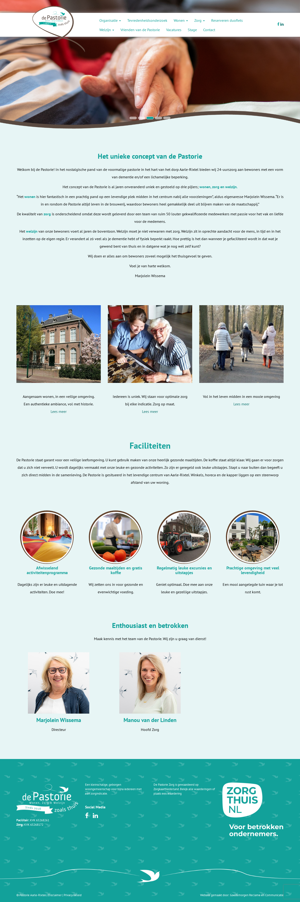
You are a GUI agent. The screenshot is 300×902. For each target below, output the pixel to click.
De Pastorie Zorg (164, 785)
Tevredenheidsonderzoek (147, 20)
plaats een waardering (168, 794)
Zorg (199, 20)
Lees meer (59, 411)
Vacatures (173, 29)
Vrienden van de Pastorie (140, 29)
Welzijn (106, 29)
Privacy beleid (73, 895)
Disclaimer (55, 895)
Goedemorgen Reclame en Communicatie (257, 895)
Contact (209, 29)
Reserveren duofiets (227, 20)
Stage (192, 29)
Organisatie (110, 20)
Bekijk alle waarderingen (196, 789)
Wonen (181, 20)
